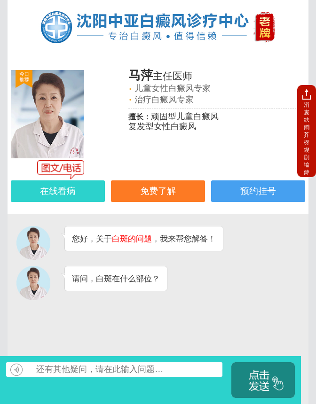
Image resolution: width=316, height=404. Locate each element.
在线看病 (58, 191)
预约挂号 (258, 191)
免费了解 (158, 191)
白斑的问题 (132, 238)
